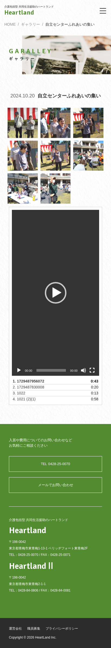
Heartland (19, 12)
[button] (55, 296)
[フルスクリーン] (92, 373)
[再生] (19, 373)
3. (19, 396)
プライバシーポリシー (62, 628)
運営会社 (15, 628)
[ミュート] (83, 373)
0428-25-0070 (55, 464)
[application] (55, 296)
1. (28, 384)
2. (28, 390)
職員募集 (33, 628)
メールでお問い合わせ (55, 485)
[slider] (51, 373)
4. (24, 402)
